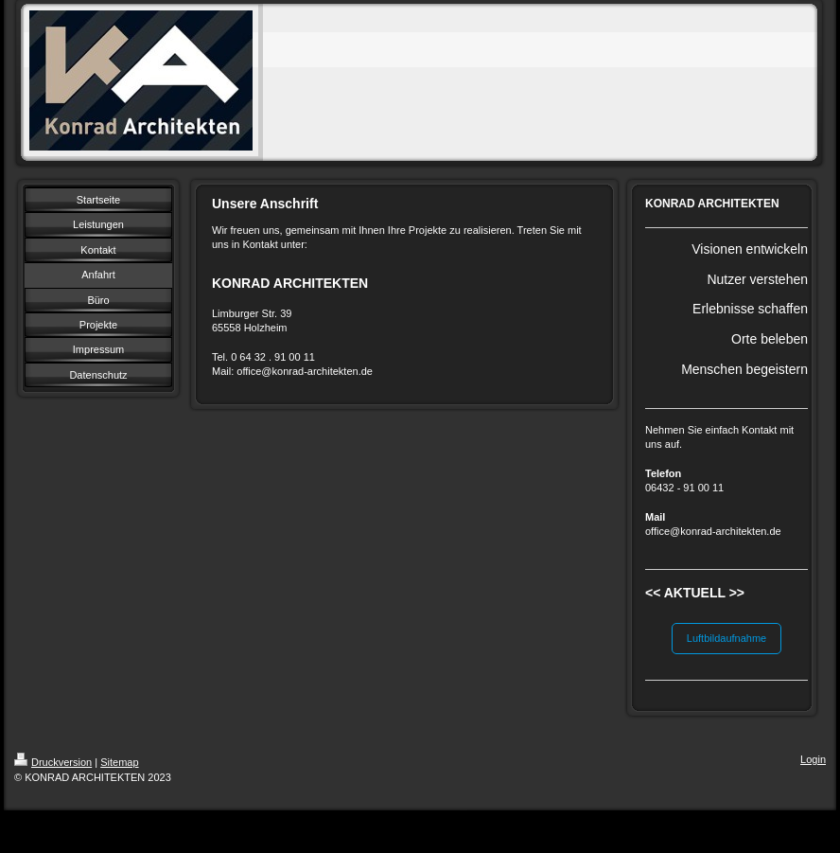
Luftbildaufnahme (726, 638)
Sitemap (119, 762)
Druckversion (53, 762)
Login (813, 759)
